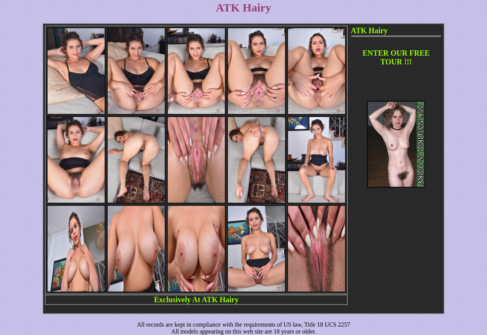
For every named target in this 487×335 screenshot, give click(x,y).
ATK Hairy (220, 299)
